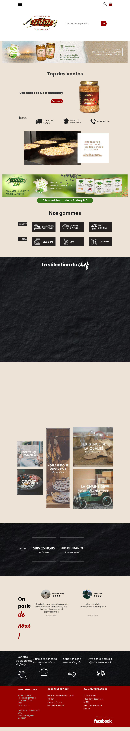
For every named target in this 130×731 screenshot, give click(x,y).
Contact (22, 718)
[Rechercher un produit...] (83, 23)
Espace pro (23, 705)
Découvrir (57, 101)
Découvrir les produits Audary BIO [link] (65, 200)
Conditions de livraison (29, 710)
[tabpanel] (65, 213)
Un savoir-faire (25, 700)
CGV (20, 712)
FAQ (20, 703)
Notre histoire (24, 695)
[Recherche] (104, 23)
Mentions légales (26, 715)
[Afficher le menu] (20, 4)
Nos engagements (27, 697)
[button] (65, 148)
